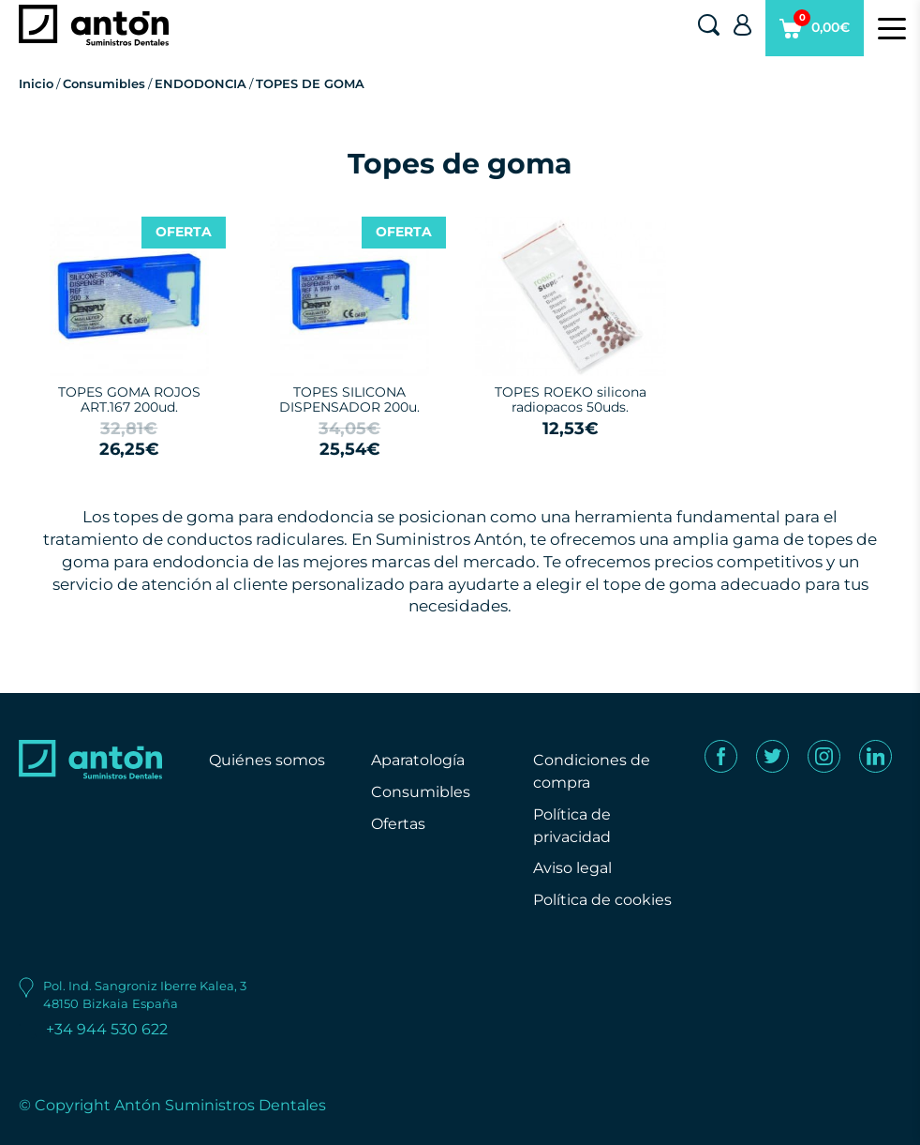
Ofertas (398, 824)
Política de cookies (602, 900)
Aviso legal (572, 868)
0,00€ (814, 32)
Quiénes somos (267, 760)
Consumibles (104, 83)
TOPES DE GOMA (310, 83)
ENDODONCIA (200, 83)
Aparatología (418, 760)
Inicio (36, 83)
